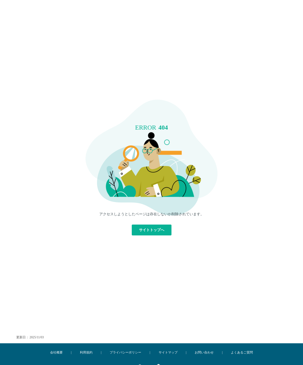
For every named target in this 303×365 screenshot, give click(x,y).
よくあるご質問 (242, 352)
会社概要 (56, 352)
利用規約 (86, 352)
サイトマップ (168, 352)
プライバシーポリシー (125, 352)
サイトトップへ (151, 230)
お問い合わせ (204, 352)
